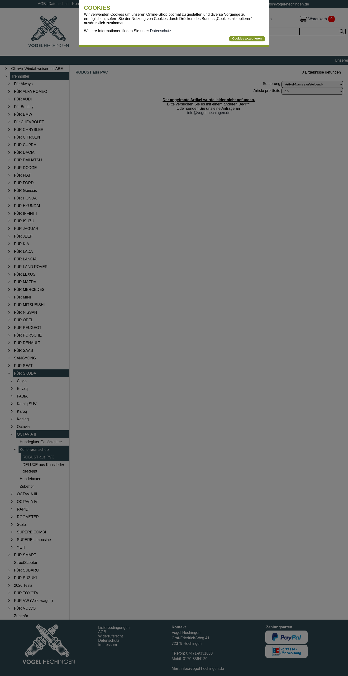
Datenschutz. (161, 31)
